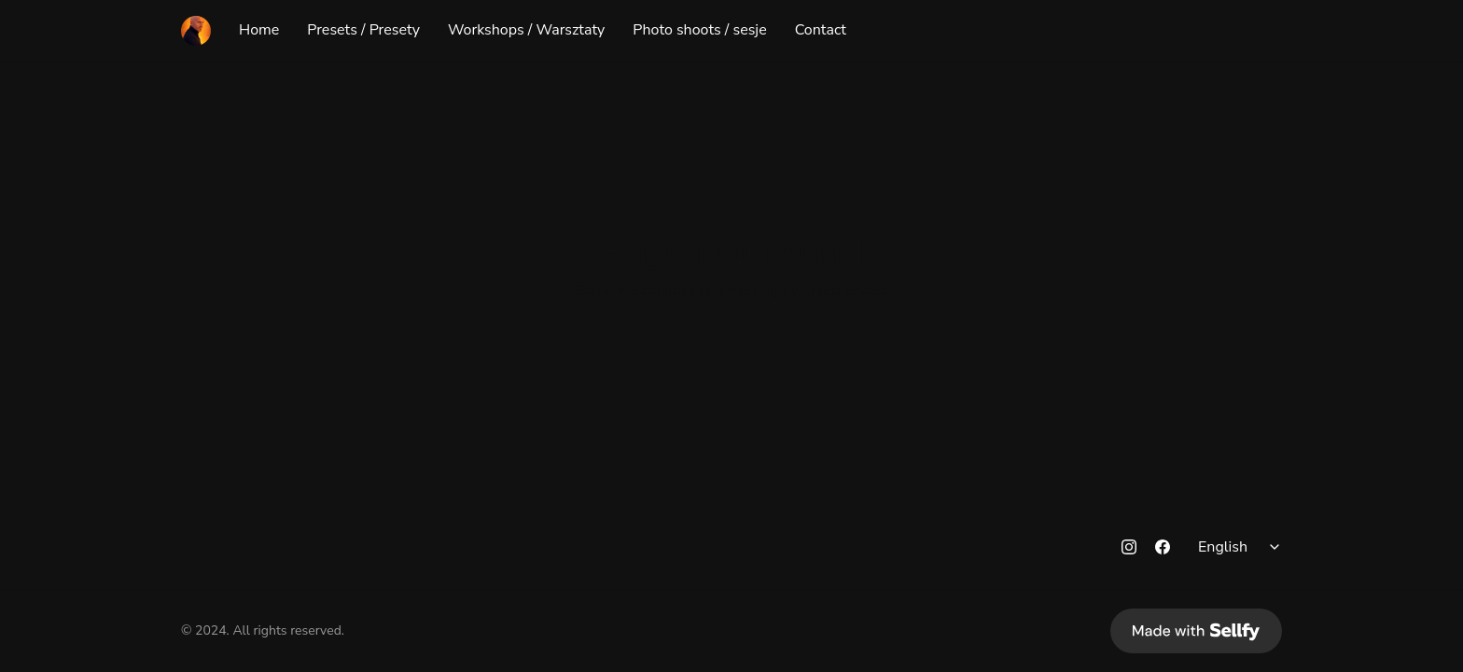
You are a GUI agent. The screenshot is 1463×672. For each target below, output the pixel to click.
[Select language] (1242, 547)
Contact (820, 30)
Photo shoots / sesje (699, 30)
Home (259, 30)
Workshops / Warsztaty (526, 30)
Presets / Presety (363, 30)
